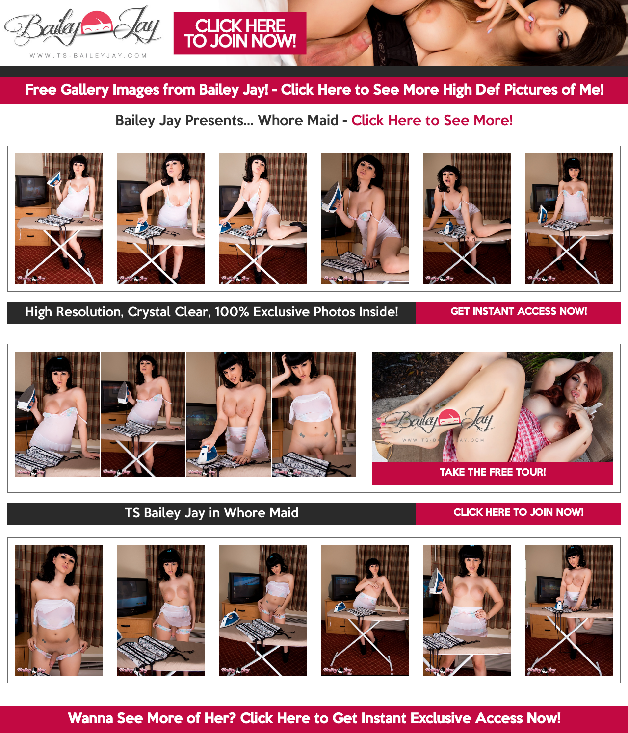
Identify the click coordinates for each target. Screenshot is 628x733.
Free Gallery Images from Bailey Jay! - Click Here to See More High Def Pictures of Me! (314, 90)
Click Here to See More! (432, 121)
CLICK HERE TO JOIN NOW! (518, 513)
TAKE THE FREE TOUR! (493, 473)
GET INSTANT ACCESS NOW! (518, 312)
